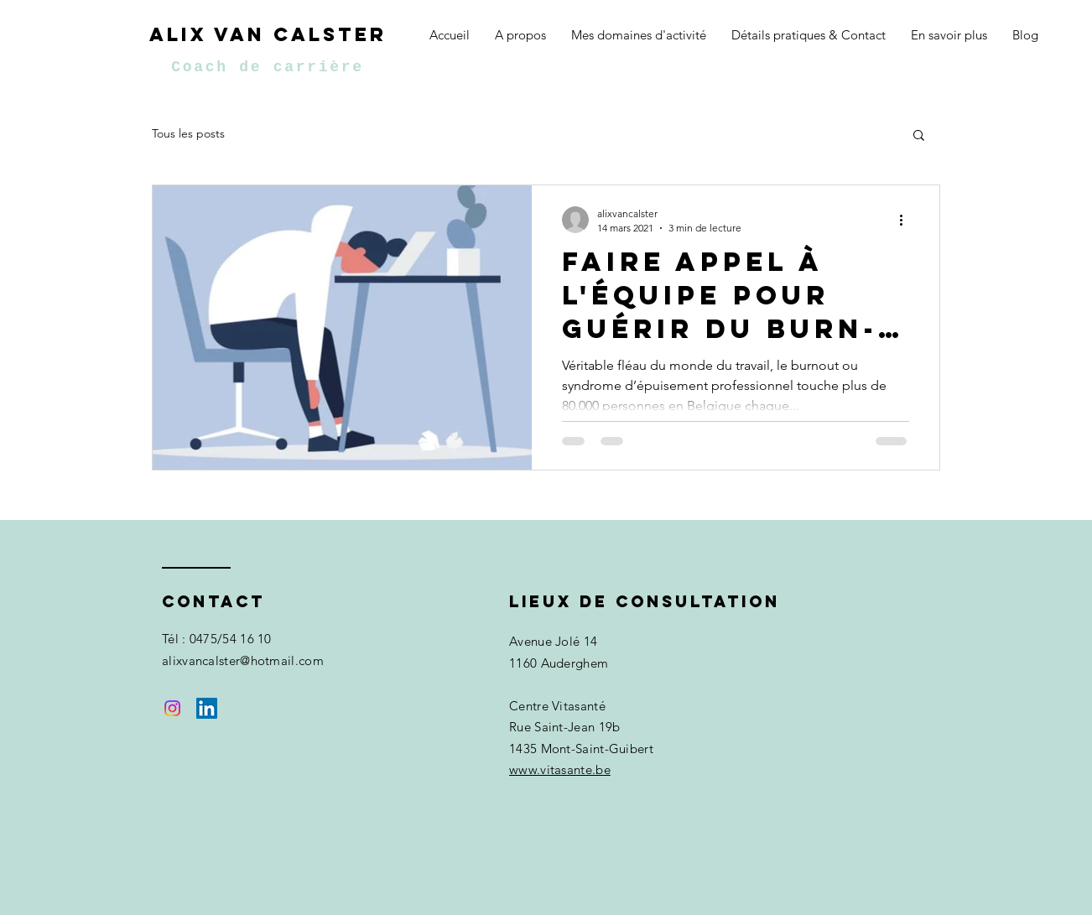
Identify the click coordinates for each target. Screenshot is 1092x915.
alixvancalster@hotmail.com (243, 660)
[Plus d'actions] (907, 220)
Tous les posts (188, 133)
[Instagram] (172, 708)
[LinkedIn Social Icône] (206, 708)
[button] (919, 136)
